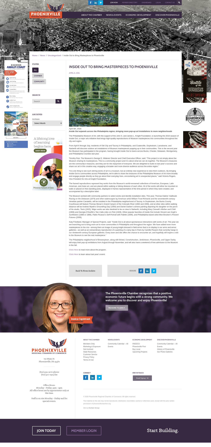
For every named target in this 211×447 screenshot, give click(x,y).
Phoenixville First (139, 347)
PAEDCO (136, 344)
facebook (90, 2)
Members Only (89, 344)
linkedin (95, 2)
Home (35, 55)
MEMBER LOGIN (84, 431)
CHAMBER (38, 76)
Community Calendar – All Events (118, 345)
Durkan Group (94, 408)
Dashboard (146, 2)
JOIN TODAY (46, 431)
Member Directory (129, 2)
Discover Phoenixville (166, 340)
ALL (35, 70)
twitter (100, 2)
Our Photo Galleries (164, 352)
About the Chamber (91, 340)
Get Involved (88, 349)
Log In (158, 2)
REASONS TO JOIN (116, 308)
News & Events (114, 340)
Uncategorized (54, 55)
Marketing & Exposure (92, 347)
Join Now (114, 2)
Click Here (73, 250)
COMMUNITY (39, 81)
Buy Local (136, 349)
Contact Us (170, 2)
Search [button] (59, 101)
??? (179, 2)
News (42, 55)
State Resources (89, 352)
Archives (36, 119)
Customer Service (90, 354)
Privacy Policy (88, 357)
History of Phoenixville (165, 349)
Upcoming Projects (139, 352)
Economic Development (142, 340)
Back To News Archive (85, 270)
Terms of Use (88, 360)
